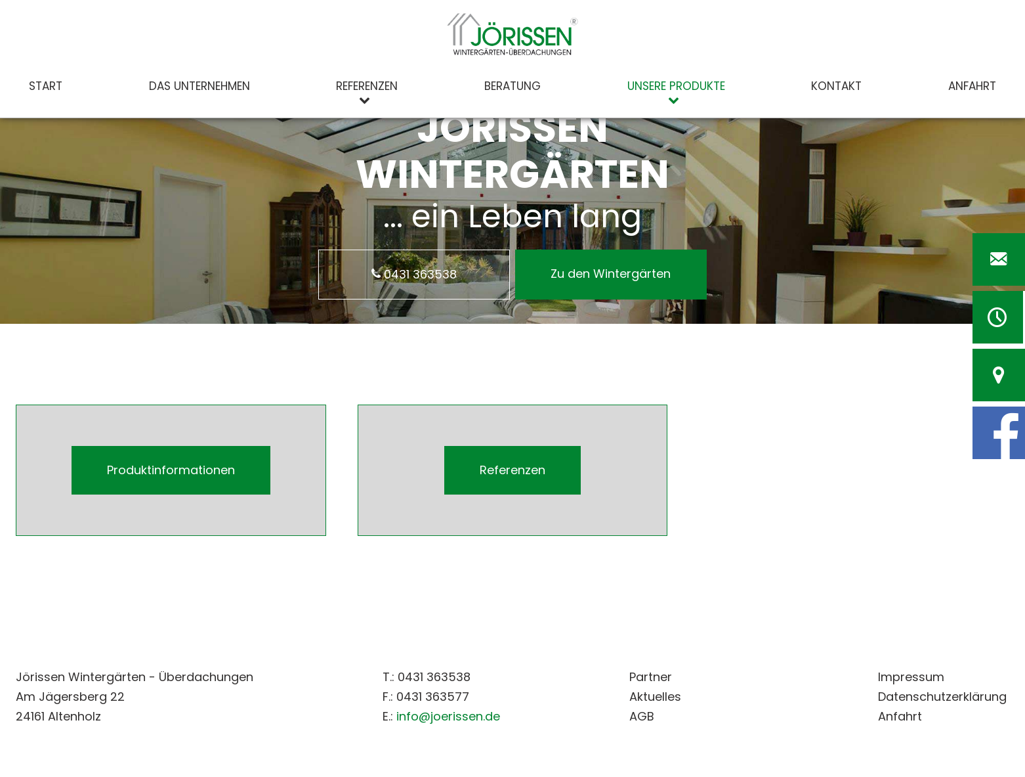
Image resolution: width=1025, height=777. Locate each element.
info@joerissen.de (448, 716)
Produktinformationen (171, 470)
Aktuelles (655, 696)
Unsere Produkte (676, 86)
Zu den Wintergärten (611, 273)
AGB (641, 716)
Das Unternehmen (199, 86)
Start (45, 86)
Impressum (911, 677)
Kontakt (836, 86)
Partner (650, 677)
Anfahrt (972, 86)
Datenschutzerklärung (942, 696)
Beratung (512, 86)
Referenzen (367, 86)
